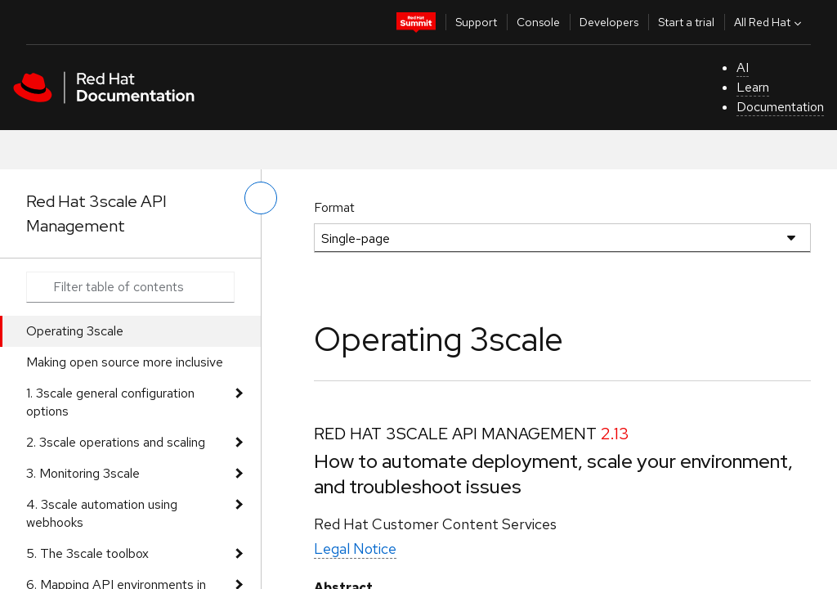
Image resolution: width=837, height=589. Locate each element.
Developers (609, 22)
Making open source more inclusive (124, 362)
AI (742, 67)
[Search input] (130, 287)
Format (334, 207)
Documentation (780, 106)
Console (538, 22)
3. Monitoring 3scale (83, 473)
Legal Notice (355, 548)
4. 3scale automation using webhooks (101, 513)
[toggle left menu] (260, 198)
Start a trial (686, 22)
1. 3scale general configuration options (110, 402)
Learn (752, 87)
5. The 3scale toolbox (87, 553)
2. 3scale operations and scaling (115, 442)
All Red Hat (769, 22)
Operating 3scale (74, 330)
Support (476, 22)
